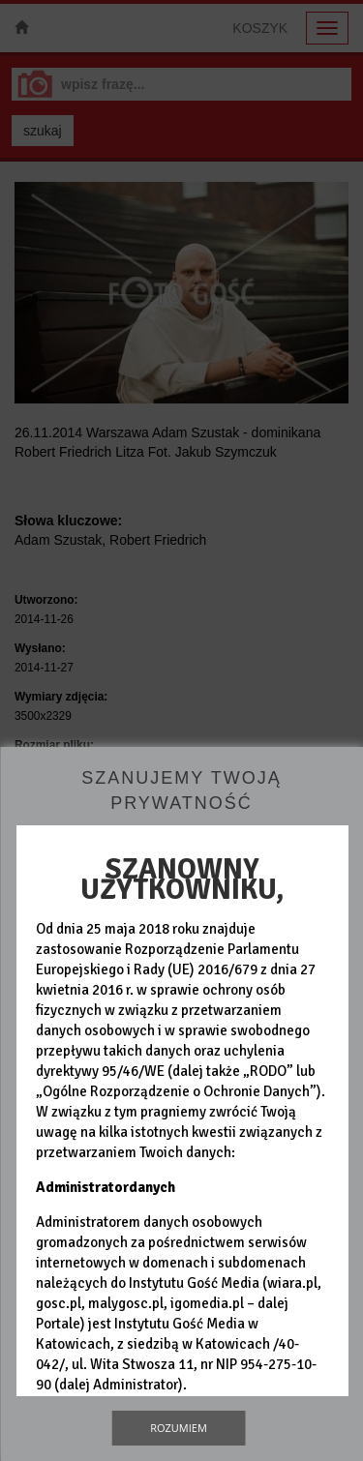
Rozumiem (178, 1427)
